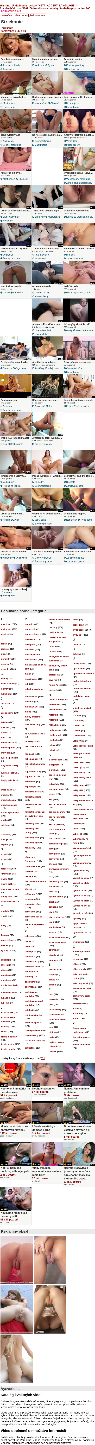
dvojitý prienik (8, 780)
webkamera (78, 942)
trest (51, 1027)
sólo (88, 292)
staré (51, 912)
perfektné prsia (32, 966)
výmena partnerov (82, 863)
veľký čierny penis (82, 777)
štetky (52, 980)
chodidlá (5, 911)
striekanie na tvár (57, 942)
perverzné (40, 406)
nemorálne (30, 781)
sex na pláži (55, 824)
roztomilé (53, 720)
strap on (53, 932)
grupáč (4, 854)
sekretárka (54, 784)
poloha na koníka (11, 486)
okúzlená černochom (35, 881)
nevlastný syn (32, 842)
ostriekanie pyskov (34, 924)
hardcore (5, 869)
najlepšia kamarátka (35, 764)
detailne (5, 722)
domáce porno (8, 747)
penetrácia (30, 956)
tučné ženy (78, 625)
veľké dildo (71, 141)
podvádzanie (31, 987)
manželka (29, 649)
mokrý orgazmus (74, 292)
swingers (53, 960)
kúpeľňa (5, 1003)
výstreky (77, 918)
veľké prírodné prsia (83, 746)
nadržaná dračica (33, 746)
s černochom (55, 760)
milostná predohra (34, 689)
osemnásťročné (43, 141)
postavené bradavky (35, 1040)
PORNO (11, 11)
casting (4, 678)
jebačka (4, 945)
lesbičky (84, 406)
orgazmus (8, 254)
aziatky (4, 634)
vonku (76, 828)
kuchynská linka (9, 992)
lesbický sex (7, 1012)
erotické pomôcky (75, 65)
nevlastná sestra (33, 804)
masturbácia (9, 103)
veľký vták (78, 790)
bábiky (4, 644)
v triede (76, 730)
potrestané (30, 1048)
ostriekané (30, 912)
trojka (52, 1037)
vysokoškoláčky (81, 870)
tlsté (51, 1004)
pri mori (53, 646)
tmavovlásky (55, 1009)
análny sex (8, 141)
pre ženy (53, 627)
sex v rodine (55, 838)
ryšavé (52, 745)
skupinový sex (56, 881)
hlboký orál (6, 896)
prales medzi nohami (59, 619)
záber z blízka (80, 969)
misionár (29, 701)
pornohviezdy (41, 296)
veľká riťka (78, 741)
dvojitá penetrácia (10, 773)
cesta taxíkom (8, 683)
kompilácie (6, 980)
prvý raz (53, 680)
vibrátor (77, 823)
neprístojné (30, 786)
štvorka (52, 985)
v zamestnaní (79, 735)
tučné (76, 619)
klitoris (69, 216)
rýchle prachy (56, 735)
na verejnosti (73, 103)
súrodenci (54, 955)
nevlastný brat (32, 823)
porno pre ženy (32, 1030)
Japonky (5, 935)
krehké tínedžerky (10, 985)
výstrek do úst (80, 890)
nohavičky (71, 519)
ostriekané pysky (75, 561)
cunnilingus (7, 694)
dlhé (3, 737)
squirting (53, 907)
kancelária (6, 965)
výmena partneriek (82, 855)
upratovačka (79, 668)
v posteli (77, 715)
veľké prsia (8, 482)
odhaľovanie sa (32, 866)
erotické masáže (9, 805)
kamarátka (6, 960)
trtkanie (53, 1051)
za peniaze (78, 959)
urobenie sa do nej (82, 688)
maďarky (29, 624)
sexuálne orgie (56, 844)
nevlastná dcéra (33, 792)
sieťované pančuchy (59, 869)
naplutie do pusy (33, 771)
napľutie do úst (32, 776)
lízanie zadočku (8, 1049)
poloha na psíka (33, 1022)
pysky (51, 65)
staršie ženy (55, 927)
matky (28, 674)
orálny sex (21, 557)
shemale (53, 864)
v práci (76, 720)
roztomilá (53, 715)
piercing (29, 976)
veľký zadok (79, 795)
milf (26, 684)
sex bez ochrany (57, 812)
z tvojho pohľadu (11, 65)
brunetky (70, 254)
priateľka (53, 651)
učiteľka (77, 644)
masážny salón (32, 654)
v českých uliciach (82, 708)
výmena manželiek (82, 848)
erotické (5, 795)
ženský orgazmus (12, 145)
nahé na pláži (31, 759)
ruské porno (55, 730)
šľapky (52, 974)
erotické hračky (8, 800)
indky (3, 925)
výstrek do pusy (81, 878)
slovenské (54, 886)
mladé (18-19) (73, 145)
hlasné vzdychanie (10, 889)
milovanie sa (31, 696)
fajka (3, 839)
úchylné (77, 654)
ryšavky (53, 750)
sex (50, 406)
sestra (52, 794)
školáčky (23, 179)
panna (28, 941)
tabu (51, 994)
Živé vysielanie (37, 15)
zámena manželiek (82, 988)
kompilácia (6, 975)
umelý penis (72, 69)
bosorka (5, 664)
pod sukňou (31, 982)
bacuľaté (5, 649)
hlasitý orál (6, 884)
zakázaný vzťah (81, 983)
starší (52, 922)
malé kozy (30, 639)
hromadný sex (8, 901)
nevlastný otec (32, 837)
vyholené (77, 834)
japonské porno (8, 940)
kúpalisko (5, 998)
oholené (54, 103)
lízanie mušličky (9, 1037)
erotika (4, 820)
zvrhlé (16, 519)
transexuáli (54, 1014)
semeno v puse (56, 789)
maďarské (30, 629)
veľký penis (53, 368)
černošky (5, 703)
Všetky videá (21, 15)
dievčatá (7, 406)
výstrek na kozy (81, 895)
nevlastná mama (84, 330)
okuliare (29, 876)
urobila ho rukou (84, 216)
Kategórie (7, 15)
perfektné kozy (32, 961)
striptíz (52, 950)
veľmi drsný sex (81, 809)
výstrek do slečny (82, 883)
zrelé (75, 1008)
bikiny (4, 654)
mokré (28, 712)
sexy (51, 849)
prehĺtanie (54, 632)
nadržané (39, 65)
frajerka (4, 844)
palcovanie (30, 936)
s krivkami (54, 770)
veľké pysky (79, 767)
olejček (28, 889)
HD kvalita (6, 874)
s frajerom (54, 765)
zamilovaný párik (11, 216)
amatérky (8, 220)
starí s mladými (56, 917)
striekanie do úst (57, 937)
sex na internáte (57, 817)
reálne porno (55, 699)
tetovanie (53, 999)
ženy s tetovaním (81, 1044)
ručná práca (55, 725)
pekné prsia (30, 951)
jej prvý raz (6, 950)
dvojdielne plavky (9, 765)
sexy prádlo (55, 854)
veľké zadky (79, 772)
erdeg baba (6, 790)
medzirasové (31, 679)
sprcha (52, 902)
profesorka (54, 675)
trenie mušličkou (57, 1019)
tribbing (53, 1032)
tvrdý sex (77, 635)
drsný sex (47, 444)
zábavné (77, 964)
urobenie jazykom (82, 681)
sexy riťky (54, 859)
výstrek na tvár (80, 913)
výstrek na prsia (81, 901)
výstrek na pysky (81, 906)
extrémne (5, 825)
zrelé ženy (78, 1013)
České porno (16, 444)
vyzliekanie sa (80, 932)
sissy (51, 876)
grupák (4, 859)
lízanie (4, 1031)
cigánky (4, 689)
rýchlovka (54, 740)
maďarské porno (33, 634)
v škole (76, 725)
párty (27, 946)
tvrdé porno (9, 69)
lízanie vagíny (7, 1044)
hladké (4, 879)
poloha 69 (71, 406)
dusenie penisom (9, 758)
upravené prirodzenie (83, 673)
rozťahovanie (42, 254)
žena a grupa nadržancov (79, 183)
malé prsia (30, 644)
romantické (54, 704)
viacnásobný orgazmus (78, 179)
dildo (3, 732)
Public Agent (55, 685)
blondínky (40, 216)
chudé (6, 292)
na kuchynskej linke (35, 734)
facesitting (6, 834)
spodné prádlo (56, 896)
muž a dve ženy (32, 724)
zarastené (78, 1003)
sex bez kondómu (58, 804)
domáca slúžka (8, 742)
